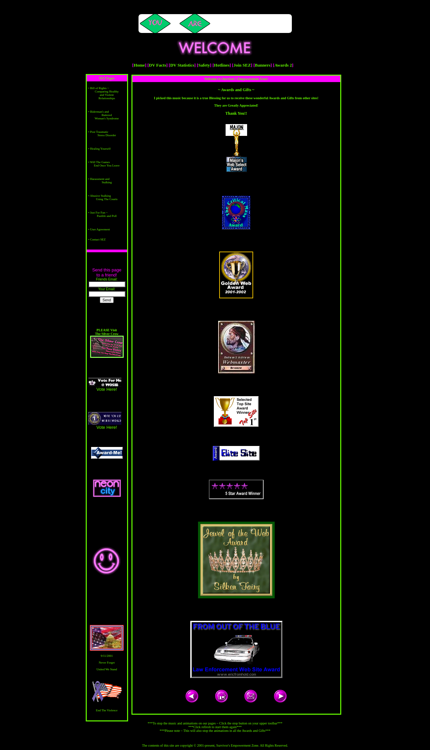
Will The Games (100, 162)
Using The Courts (107, 199)
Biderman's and (99, 111)
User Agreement (100, 229)
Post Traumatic (99, 132)
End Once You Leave (106, 165)
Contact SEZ (98, 239)
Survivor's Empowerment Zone (237, 745)
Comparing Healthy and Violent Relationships (107, 95)
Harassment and (100, 179)
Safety (204, 65)
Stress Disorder (106, 135)
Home (139, 65)
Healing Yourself (100, 148)
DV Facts (157, 65)
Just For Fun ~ (99, 212)
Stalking (107, 182)
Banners (262, 65)
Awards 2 (283, 65)
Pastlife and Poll (107, 216)
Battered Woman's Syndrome (106, 116)
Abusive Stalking (100, 195)
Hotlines (221, 65)
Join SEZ (242, 65)
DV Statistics (182, 65)
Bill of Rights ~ (99, 88)
